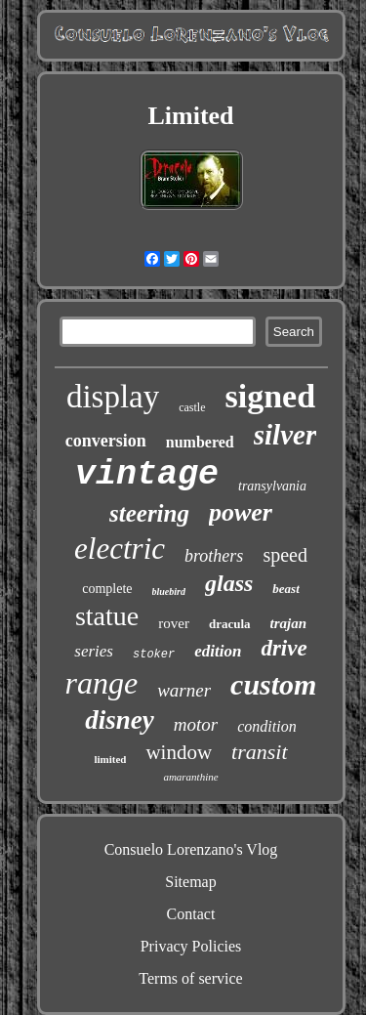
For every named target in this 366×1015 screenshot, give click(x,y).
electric (119, 548)
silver (285, 434)
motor (196, 724)
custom (273, 684)
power (240, 512)
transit (259, 752)
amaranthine (190, 776)
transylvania (272, 486)
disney (119, 720)
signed (270, 396)
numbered (200, 442)
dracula (230, 623)
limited (110, 759)
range (102, 682)
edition (217, 651)
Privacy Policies (191, 946)
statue (107, 616)
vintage (147, 474)
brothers (213, 556)
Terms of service (190, 978)
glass (229, 583)
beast (285, 588)
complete (107, 588)
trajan (288, 623)
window (178, 752)
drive (283, 648)
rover (173, 623)
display (112, 396)
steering (149, 513)
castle (192, 407)
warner (184, 690)
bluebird (168, 591)
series (93, 651)
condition (266, 726)
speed (285, 555)
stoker (154, 654)
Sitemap (190, 881)
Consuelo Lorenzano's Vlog (191, 849)
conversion (105, 440)
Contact (191, 914)
